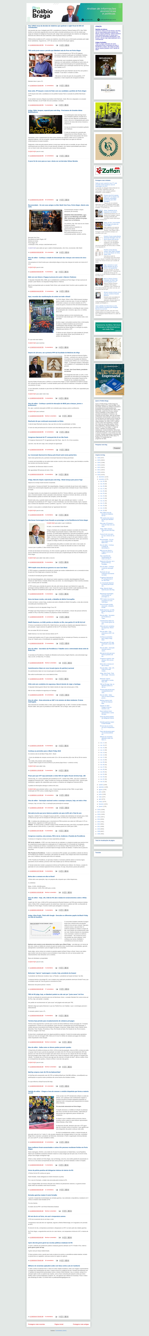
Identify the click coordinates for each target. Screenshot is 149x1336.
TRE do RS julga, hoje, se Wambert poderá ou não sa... (107, 686)
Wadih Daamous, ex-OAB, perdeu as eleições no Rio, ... (107, 611)
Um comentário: (49, 252)
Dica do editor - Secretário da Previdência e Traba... (107, 617)
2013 (98, 821)
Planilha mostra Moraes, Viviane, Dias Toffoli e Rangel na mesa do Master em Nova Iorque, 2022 (112, 252)
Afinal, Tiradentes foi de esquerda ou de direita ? (110, 211)
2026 (98, 458)
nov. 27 (102, 488)
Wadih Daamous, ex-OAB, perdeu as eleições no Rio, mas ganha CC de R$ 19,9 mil (56, 622)
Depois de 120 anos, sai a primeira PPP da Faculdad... (107, 563)
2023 (98, 465)
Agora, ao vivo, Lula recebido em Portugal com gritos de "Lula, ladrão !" (112, 224)
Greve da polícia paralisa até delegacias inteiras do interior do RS (50, 1170)
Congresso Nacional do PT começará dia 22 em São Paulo (48, 437)
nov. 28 (102, 486)
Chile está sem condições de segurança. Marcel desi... (107, 627)
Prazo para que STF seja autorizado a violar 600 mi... (107, 644)
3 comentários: (49, 271)
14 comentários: (49, 449)
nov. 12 (102, 755)
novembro (102, 479)
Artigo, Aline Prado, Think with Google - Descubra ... (107, 675)
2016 (98, 814)
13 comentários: (49, 643)
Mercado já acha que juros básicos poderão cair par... (107, 654)
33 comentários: (49, 45)
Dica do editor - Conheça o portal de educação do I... (107, 568)
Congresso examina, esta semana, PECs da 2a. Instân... (107, 660)
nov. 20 (102, 505)
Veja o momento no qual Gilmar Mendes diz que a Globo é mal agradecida (111, 266)
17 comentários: (49, 989)
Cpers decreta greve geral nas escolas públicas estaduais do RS (50, 1243)
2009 (98, 831)
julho (100, 792)
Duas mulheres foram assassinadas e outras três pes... (107, 712)
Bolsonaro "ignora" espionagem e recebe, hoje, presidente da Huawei (52, 973)
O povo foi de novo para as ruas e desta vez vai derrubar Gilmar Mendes (53, 161)
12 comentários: (49, 156)
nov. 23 (102, 498)
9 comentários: (49, 347)
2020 (98, 472)
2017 (98, 812)
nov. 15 (102, 747)
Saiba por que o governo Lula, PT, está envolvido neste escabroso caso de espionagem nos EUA (106, 184)
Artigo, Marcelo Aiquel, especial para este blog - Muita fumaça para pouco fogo (55, 480)
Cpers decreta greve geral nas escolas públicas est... (107, 733)
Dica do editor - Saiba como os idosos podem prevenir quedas (49, 1047)
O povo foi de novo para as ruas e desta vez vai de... (107, 535)
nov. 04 (102, 774)
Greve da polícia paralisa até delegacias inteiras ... (107, 718)
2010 (98, 829)
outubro (101, 784)
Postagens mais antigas (81, 1324)
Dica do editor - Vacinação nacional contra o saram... (107, 649)
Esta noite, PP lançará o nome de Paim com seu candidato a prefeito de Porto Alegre (57, 91)
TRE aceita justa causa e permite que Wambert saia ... (107, 519)
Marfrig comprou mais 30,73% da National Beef (44, 1072)
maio (100, 797)
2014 (98, 819)
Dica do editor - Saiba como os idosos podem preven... (107, 696)
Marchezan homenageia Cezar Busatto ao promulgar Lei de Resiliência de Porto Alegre (58, 520)
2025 (98, 460)
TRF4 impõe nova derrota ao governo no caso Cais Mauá (47, 567)
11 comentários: (49, 85)
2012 (98, 824)
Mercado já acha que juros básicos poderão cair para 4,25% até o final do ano (55, 813)
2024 (98, 462)
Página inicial (59, 1324)
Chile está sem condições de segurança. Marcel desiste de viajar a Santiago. (54, 684)
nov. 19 (102, 508)
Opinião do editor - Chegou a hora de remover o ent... (105, 707)
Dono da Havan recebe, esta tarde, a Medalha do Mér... (107, 606)
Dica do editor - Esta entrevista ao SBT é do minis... (107, 633)
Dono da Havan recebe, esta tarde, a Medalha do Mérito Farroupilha (51, 599)
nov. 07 (102, 767)
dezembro (102, 477)
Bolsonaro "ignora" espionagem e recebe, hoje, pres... (107, 680)
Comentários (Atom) (60, 1330)
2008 (98, 834)
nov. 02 (102, 779)
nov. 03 (102, 777)
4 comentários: (49, 398)
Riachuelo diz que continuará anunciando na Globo (45, 421)
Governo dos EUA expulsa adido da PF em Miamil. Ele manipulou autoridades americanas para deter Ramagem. (111, 198)
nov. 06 (102, 769)
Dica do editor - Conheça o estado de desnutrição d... (107, 546)
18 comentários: (49, 1260)
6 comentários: (49, 105)
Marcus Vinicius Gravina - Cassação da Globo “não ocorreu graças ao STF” (111, 280)
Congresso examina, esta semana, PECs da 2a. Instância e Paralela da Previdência (56, 836)
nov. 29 (102, 484)
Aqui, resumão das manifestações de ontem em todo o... (106, 557)
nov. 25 (102, 493)
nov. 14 (102, 750)
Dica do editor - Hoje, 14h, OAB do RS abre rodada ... (107, 669)
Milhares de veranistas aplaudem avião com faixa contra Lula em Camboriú (54, 1266)
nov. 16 (102, 745)
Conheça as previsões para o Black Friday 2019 (44, 751)
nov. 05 (102, 772)
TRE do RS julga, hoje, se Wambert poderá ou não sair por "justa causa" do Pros (56, 994)
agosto (101, 789)
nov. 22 (102, 501)
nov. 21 (102, 503)
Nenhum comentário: (51, 416)
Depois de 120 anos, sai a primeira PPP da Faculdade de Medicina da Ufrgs (54, 352)
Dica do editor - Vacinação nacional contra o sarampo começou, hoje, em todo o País (57, 800)
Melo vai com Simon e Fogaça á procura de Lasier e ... (106, 552)
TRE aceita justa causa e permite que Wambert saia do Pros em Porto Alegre (54, 50)
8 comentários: (49, 562)
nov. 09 (102, 762)
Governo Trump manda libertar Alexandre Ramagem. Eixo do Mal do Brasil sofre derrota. (112, 238)
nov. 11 (102, 757)
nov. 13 (102, 752)
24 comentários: (49, 795)
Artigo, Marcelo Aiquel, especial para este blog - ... (107, 590)
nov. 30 (102, 481)
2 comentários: (49, 515)
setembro (101, 787)
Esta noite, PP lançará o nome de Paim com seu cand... (107, 525)
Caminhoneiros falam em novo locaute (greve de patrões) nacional (51, 668)
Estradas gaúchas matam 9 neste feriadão (42, 1195)
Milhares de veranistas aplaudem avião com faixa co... (106, 738)
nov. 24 (102, 496)
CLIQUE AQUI (32, 151)
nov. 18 (102, 510)
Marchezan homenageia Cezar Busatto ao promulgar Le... (106, 595)
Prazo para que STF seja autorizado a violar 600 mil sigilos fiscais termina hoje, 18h (57, 776)
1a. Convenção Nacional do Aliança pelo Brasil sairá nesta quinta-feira (52, 455)
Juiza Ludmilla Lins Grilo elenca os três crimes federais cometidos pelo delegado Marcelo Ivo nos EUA (106, 307)
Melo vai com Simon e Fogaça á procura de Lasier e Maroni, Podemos (52, 277)
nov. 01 (102, 781)
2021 (98, 470)
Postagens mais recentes (36, 1324)
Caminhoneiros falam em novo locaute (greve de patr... (107, 622)
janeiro (101, 806)
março (101, 801)
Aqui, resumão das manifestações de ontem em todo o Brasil (49, 296)
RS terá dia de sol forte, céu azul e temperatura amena (46, 1216)
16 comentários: (49, 200)
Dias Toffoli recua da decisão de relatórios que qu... (106, 514)
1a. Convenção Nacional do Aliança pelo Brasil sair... (107, 584)
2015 (98, 817)
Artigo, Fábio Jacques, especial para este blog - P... (107, 530)
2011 (98, 826)
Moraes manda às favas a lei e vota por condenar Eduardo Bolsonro (112, 294)
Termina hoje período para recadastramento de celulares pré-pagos (51, 1021)
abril (100, 799)
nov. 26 (102, 491)
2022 (98, 467)
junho (100, 794)
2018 (98, 809)
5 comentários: (49, 1015)
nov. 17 (102, 743)
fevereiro (101, 804)
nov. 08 (102, 764)
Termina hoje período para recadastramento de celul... (107, 691)
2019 (98, 474)
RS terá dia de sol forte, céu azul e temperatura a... (107, 727)
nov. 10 (102, 760)
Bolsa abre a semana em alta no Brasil (41, 876)
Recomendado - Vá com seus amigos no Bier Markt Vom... (106, 541)
